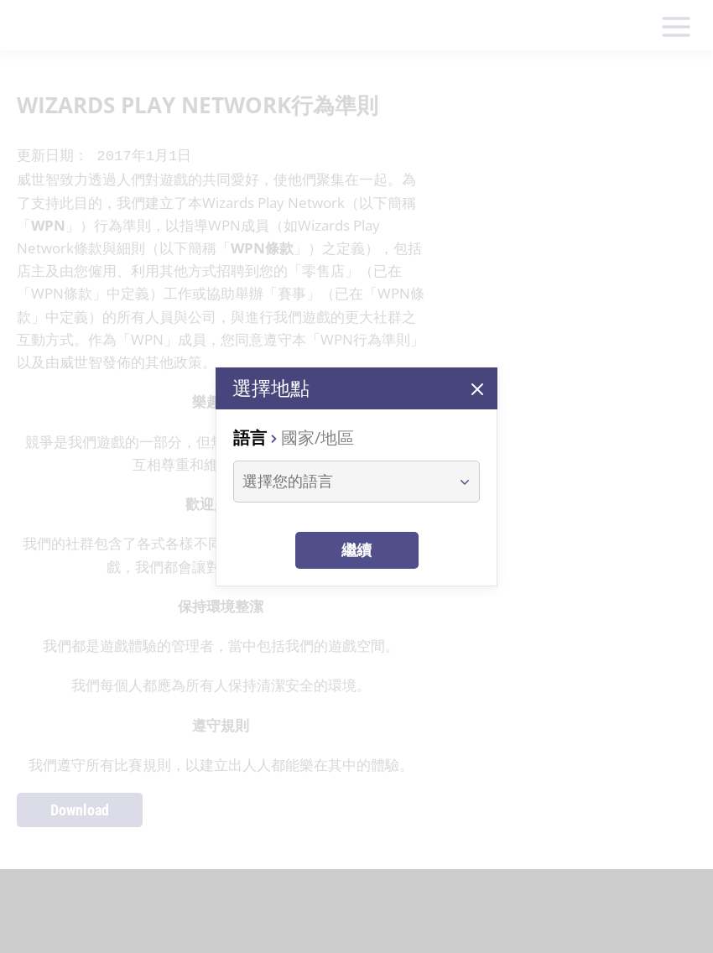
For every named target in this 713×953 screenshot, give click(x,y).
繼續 (356, 550)
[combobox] (341, 481)
